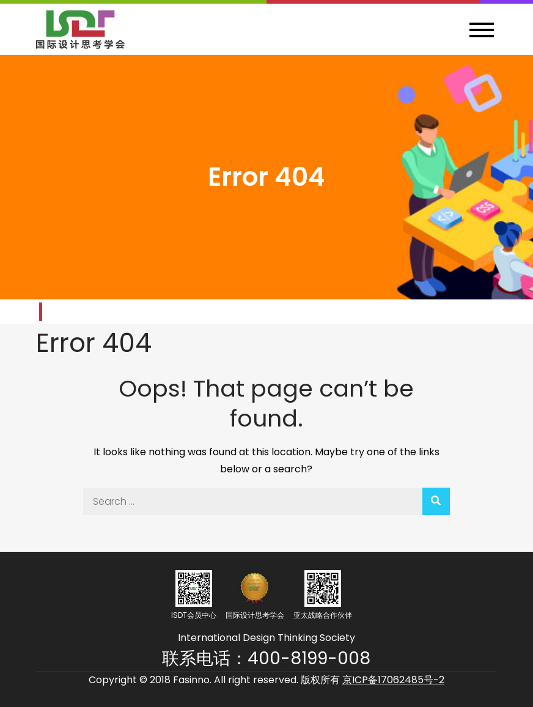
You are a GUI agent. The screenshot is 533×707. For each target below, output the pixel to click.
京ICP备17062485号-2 (393, 680)
